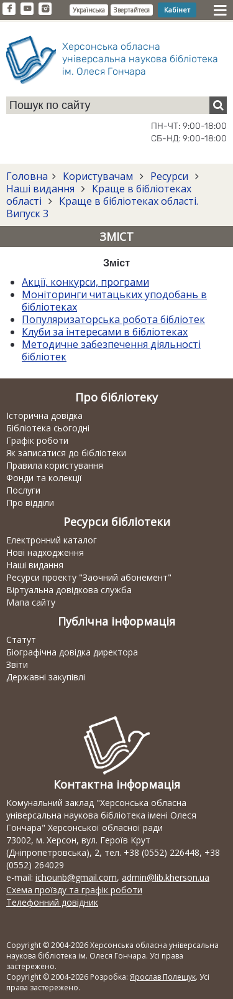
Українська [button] (89, 10)
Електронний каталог (51, 540)
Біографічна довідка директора (72, 652)
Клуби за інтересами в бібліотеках (105, 332)
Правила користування (54, 465)
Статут (21, 639)
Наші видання (41, 188)
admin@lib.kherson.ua (165, 877)
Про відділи (30, 503)
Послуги (23, 490)
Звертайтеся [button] (132, 10)
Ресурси (169, 176)
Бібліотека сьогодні (47, 428)
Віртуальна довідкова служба (69, 590)
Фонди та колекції (44, 478)
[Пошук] (218, 105)
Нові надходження (45, 552)
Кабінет (177, 9)
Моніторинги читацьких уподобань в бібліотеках (114, 301)
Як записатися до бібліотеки (66, 453)
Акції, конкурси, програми (85, 282)
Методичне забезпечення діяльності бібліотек (111, 350)
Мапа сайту (30, 602)
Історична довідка (44, 415)
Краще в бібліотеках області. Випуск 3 (102, 207)
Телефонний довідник (52, 902)
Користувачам (97, 176)
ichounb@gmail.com (76, 877)
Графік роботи (37, 440)
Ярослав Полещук (163, 977)
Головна (27, 176)
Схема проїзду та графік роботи (74, 890)
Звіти (17, 664)
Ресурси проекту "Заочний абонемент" (88, 577)
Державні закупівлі (45, 677)
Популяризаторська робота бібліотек (113, 319)
